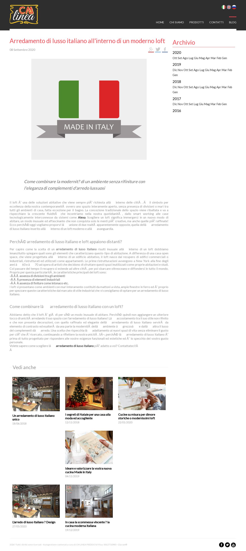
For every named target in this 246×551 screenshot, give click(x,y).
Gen (224, 58)
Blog (232, 22)
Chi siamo (177, 22)
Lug (191, 58)
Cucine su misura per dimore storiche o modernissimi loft (136, 416)
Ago (185, 58)
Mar (213, 58)
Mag (202, 58)
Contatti (216, 22)
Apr (207, 58)
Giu (196, 58)
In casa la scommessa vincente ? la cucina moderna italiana (87, 524)
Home (160, 22)
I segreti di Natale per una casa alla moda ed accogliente (88, 416)
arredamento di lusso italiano (75, 346)
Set (180, 58)
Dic (175, 70)
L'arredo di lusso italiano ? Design (33, 522)
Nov (180, 70)
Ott (175, 58)
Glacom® (122, 544)
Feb (219, 58)
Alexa (82, 217)
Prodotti (196, 22)
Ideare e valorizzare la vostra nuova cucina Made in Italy (88, 470)
